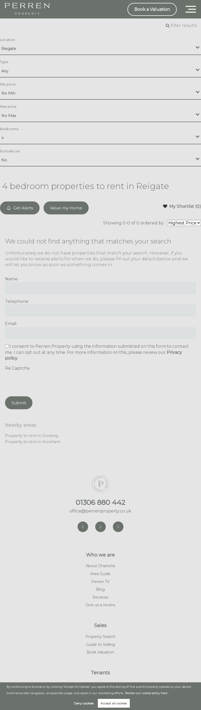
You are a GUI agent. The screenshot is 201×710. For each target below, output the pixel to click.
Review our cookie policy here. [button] (146, 693)
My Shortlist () (182, 206)
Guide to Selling (100, 644)
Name (11, 278)
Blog (100, 589)
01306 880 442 (100, 502)
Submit (19, 402)
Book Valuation (100, 652)
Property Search (100, 636)
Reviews (100, 597)
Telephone (16, 301)
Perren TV (100, 581)
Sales (100, 625)
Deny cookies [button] (84, 703)
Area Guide (100, 573)
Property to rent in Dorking (31, 435)
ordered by (152, 222)
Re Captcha (17, 368)
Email (11, 323)
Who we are (100, 555)
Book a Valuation (152, 9)
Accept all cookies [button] (113, 703)
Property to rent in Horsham (32, 441)
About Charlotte (100, 565)
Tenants (100, 673)
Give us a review (100, 605)
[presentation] (45, 382)
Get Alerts (20, 208)
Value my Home (66, 207)
